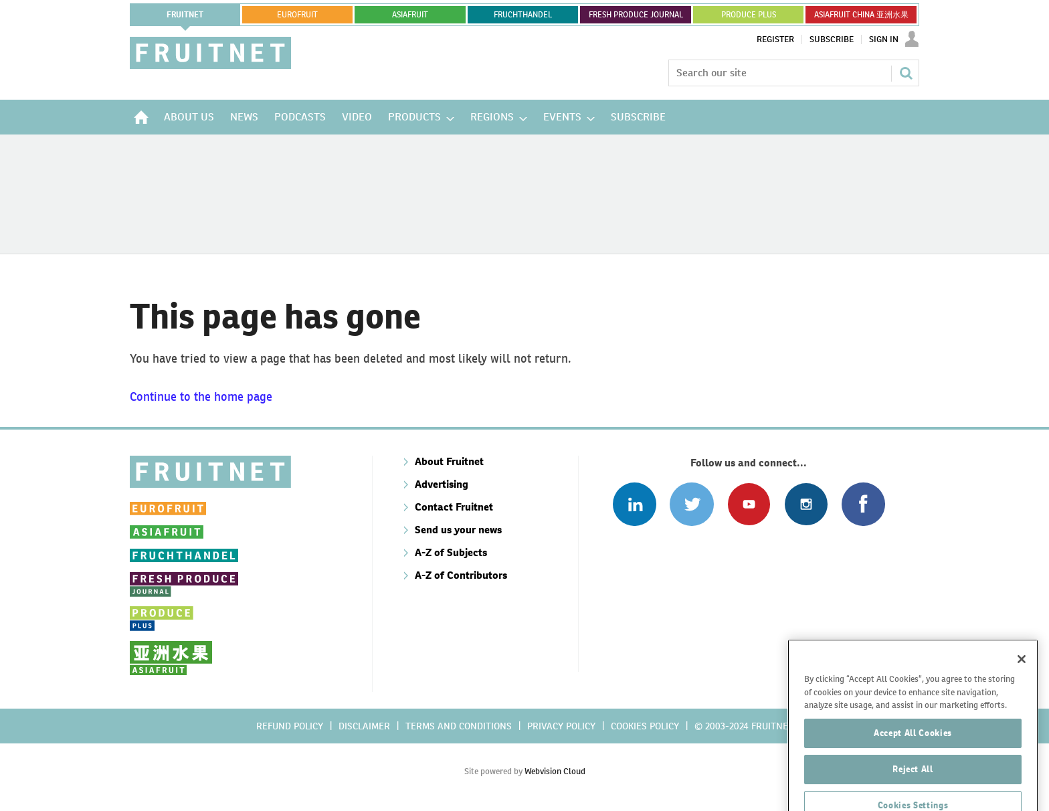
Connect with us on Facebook (863, 504)
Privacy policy (561, 726)
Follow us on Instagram (806, 504)
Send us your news (458, 530)
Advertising (441, 484)
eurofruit (297, 14)
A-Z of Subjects (451, 552)
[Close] (1021, 682)
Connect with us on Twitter (691, 504)
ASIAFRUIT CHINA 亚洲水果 (861, 14)
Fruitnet (185, 14)
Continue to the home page (201, 396)
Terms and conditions (458, 726)
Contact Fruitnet (454, 507)
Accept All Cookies (913, 756)
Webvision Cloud (554, 771)
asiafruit (410, 14)
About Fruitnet (449, 461)
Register (775, 39)
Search (906, 73)
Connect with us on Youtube (749, 504)
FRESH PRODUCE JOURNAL (636, 14)
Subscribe (831, 39)
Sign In (883, 39)
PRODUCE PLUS (748, 14)
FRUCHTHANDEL (523, 14)
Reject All (912, 792)
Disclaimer (364, 726)
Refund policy (289, 726)
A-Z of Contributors (461, 575)
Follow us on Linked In (634, 504)
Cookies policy (645, 726)
